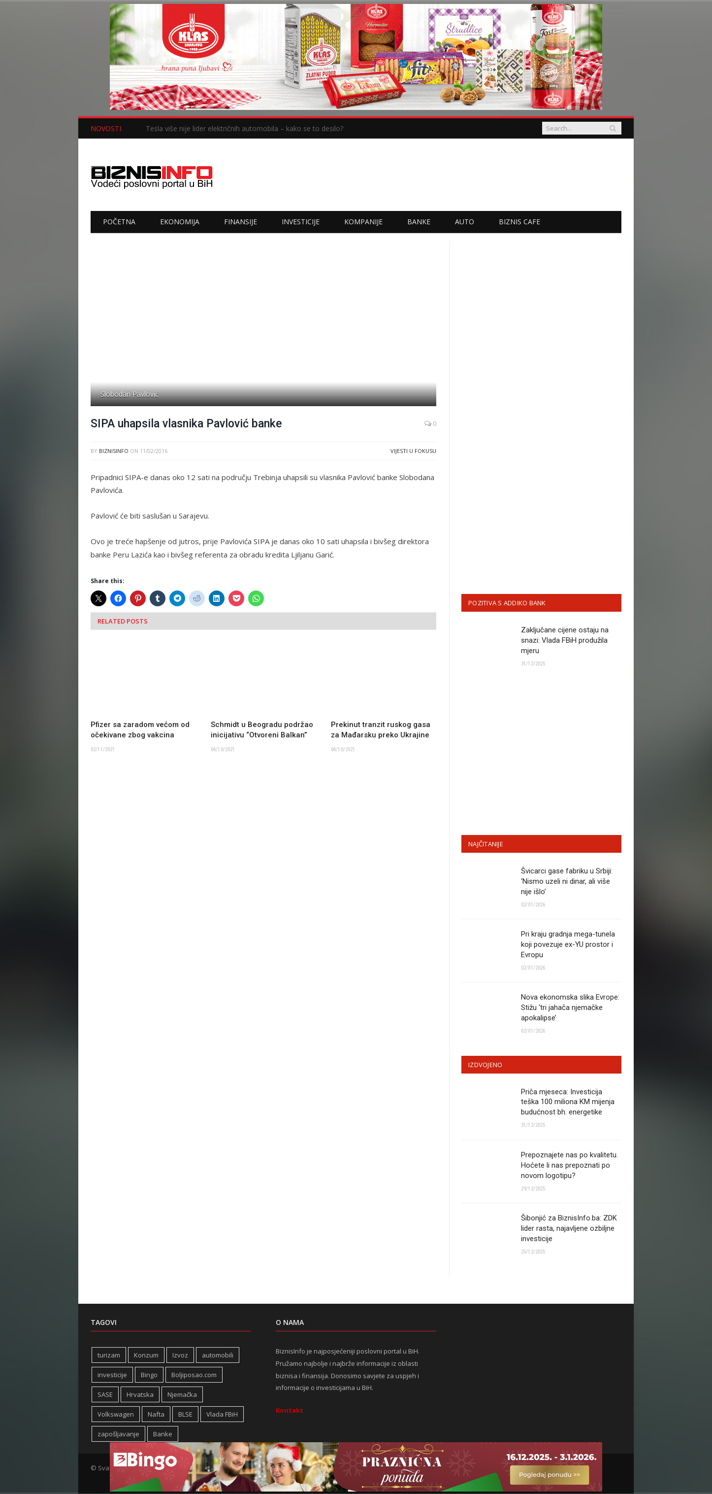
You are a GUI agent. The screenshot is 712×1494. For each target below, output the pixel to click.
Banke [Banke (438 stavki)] (162, 1434)
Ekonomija (179, 221)
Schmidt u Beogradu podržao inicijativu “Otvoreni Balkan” (262, 729)
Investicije (301, 221)
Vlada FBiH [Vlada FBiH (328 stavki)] (222, 1414)
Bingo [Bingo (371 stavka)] (149, 1375)
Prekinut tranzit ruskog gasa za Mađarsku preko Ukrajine (380, 729)
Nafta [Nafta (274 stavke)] (156, 1414)
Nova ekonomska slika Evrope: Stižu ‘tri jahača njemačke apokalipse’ (570, 1008)
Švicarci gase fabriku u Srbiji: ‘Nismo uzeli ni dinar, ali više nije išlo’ (567, 881)
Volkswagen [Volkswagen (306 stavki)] (115, 1414)
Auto (464, 221)
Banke (418, 221)
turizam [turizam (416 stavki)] (108, 1355)
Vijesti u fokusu (413, 450)
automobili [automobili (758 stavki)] (217, 1355)
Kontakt (289, 1410)
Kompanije (363, 221)
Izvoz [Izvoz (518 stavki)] (180, 1355)
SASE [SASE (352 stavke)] (105, 1394)
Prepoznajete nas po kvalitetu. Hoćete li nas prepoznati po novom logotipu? (569, 1165)
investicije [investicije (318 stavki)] (112, 1375)
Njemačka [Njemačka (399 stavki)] (182, 1394)
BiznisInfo (114, 450)
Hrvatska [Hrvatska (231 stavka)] (140, 1394)
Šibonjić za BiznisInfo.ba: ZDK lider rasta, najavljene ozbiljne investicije (569, 1229)
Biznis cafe (519, 221)
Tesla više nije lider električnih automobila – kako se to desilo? (244, 128)
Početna (119, 221)
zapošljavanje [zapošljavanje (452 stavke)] (118, 1434)
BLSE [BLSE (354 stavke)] (185, 1414)
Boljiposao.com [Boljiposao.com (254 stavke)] (194, 1375)
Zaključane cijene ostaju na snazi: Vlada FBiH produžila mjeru (565, 640)
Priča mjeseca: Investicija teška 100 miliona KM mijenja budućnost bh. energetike (568, 1102)
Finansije (240, 221)
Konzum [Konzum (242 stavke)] (146, 1355)
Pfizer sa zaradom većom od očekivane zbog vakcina (140, 729)
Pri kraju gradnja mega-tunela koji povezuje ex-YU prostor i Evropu (568, 944)
